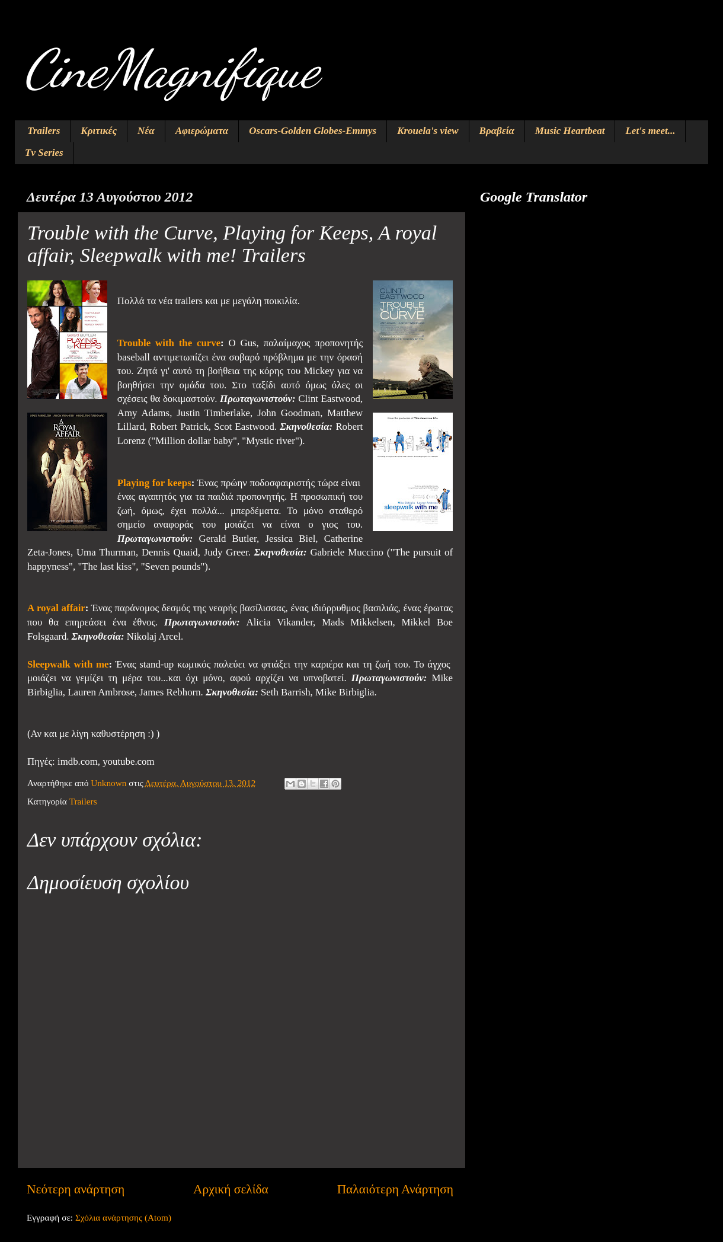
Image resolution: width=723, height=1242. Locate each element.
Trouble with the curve (168, 343)
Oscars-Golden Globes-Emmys (312, 130)
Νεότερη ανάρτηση (75, 1189)
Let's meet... (650, 130)
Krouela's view (427, 130)
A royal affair (56, 608)
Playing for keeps (154, 483)
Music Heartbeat (570, 130)
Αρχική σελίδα (230, 1189)
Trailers (43, 130)
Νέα (146, 130)
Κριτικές (99, 130)
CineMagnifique (171, 69)
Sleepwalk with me (68, 664)
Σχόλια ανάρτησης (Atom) (123, 1217)
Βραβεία (496, 130)
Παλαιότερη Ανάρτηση (395, 1189)
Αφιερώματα (202, 130)
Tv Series (44, 152)
